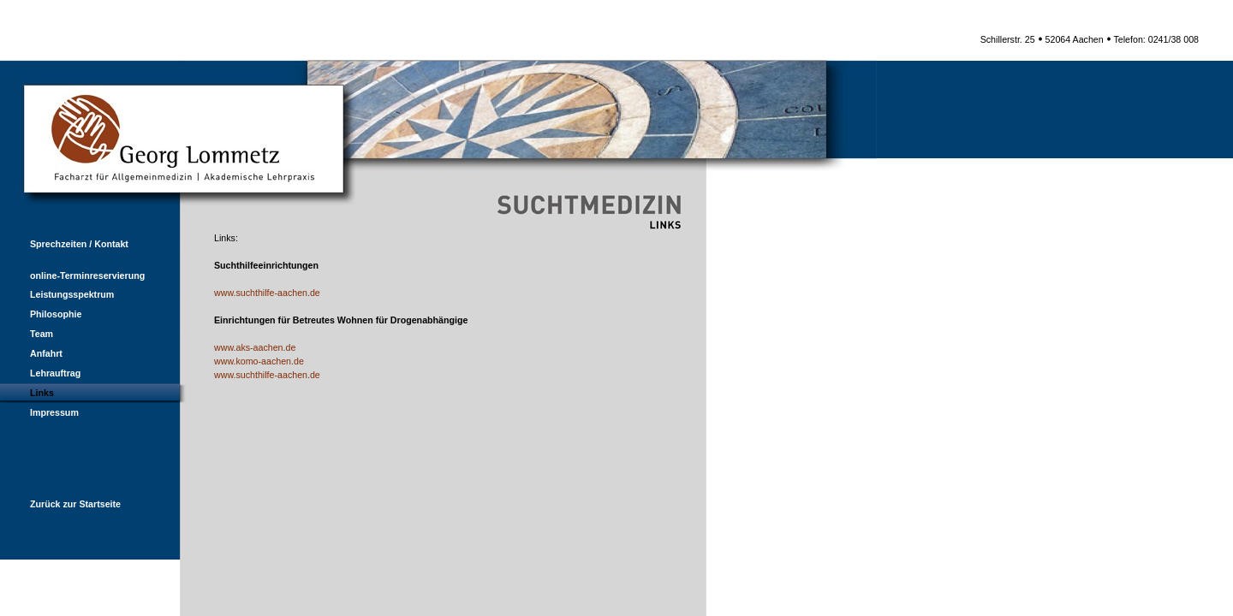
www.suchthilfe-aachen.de (267, 292)
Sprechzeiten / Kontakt (64, 244)
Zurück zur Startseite (60, 504)
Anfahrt (31, 353)
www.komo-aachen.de (259, 361)
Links (27, 393)
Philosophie (40, 314)
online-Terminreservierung (72, 275)
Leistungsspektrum (57, 294)
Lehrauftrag (40, 373)
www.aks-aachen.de (254, 347)
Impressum (39, 412)
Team (26, 334)
